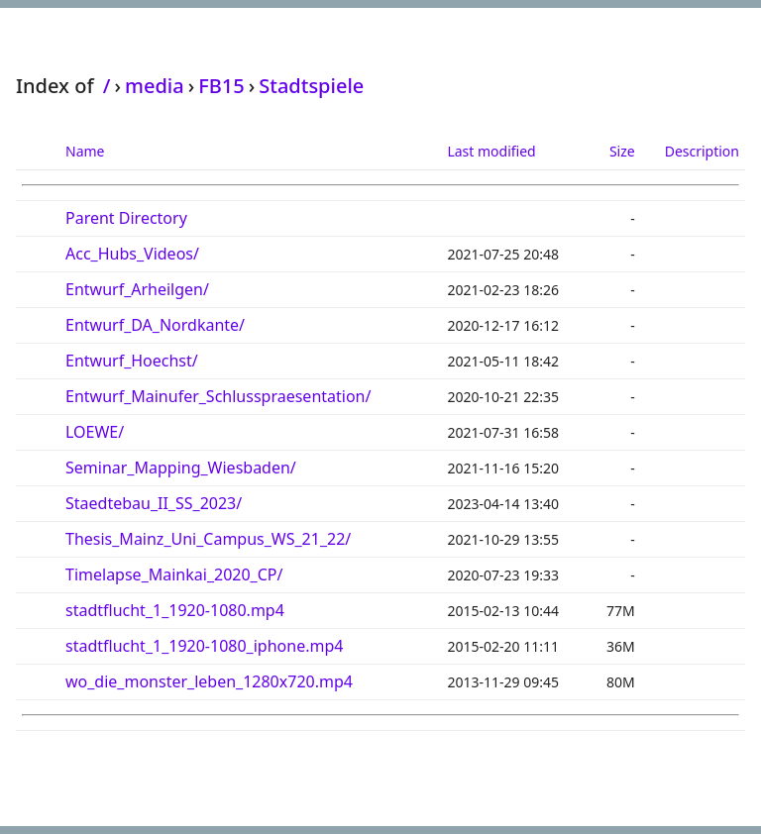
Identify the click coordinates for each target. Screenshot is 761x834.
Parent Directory (126, 218)
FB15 (221, 85)
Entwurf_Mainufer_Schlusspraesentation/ (218, 396)
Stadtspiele (311, 85)
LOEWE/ (94, 432)
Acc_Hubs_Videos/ (132, 253)
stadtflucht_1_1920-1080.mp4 (174, 610)
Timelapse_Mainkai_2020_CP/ (173, 574)
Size (622, 151)
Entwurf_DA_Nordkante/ (155, 325)
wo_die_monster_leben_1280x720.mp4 (209, 681)
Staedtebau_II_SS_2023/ (153, 503)
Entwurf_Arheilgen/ (137, 289)
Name (84, 151)
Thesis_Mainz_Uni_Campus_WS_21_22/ (208, 539)
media (154, 85)
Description (702, 151)
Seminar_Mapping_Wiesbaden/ (180, 467)
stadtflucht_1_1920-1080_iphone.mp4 (204, 646)
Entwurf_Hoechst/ (131, 360)
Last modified (491, 151)
